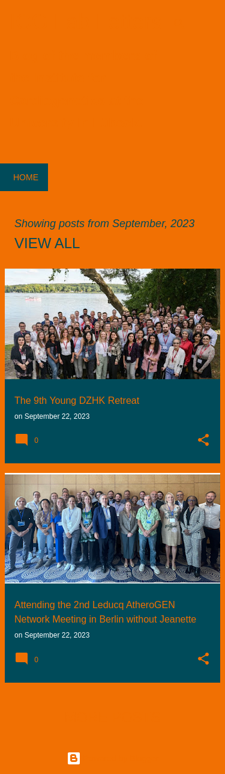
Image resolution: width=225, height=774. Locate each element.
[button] (203, 441)
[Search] (179, 24)
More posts (112, 717)
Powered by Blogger (113, 758)
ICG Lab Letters (86, 22)
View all (47, 243)
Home (25, 177)
